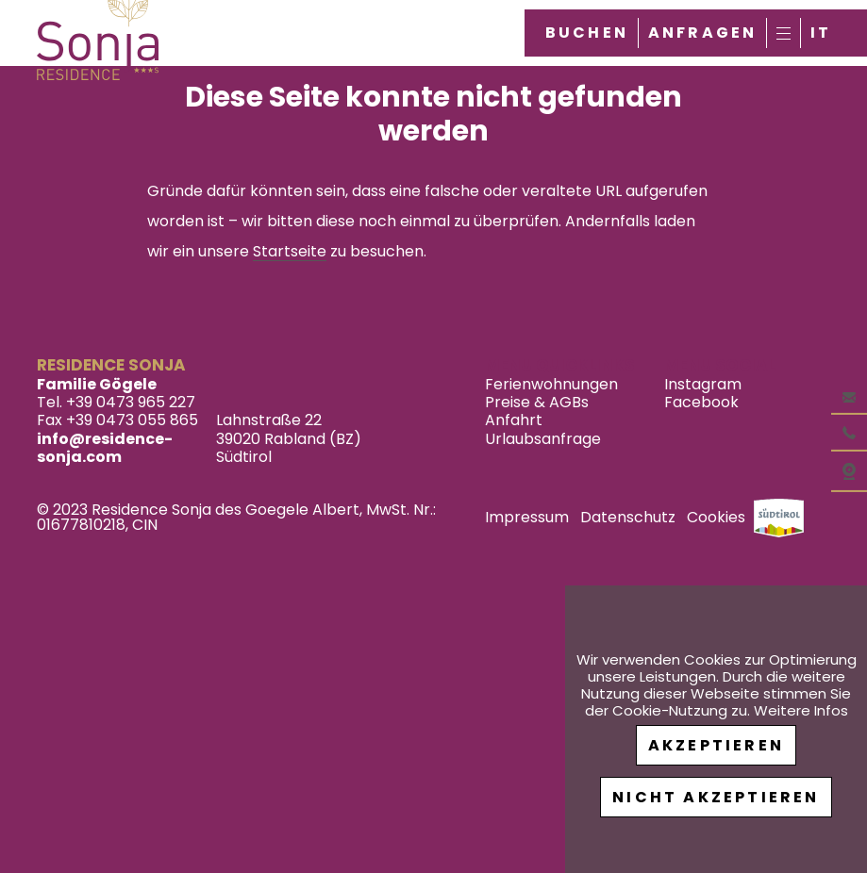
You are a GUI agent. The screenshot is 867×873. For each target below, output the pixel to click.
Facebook (701, 402)
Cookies (716, 517)
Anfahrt (513, 420)
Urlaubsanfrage (543, 439)
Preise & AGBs (537, 402)
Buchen (586, 32)
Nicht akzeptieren (715, 797)
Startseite (289, 251)
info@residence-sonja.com (105, 448)
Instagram (703, 384)
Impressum (527, 517)
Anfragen (703, 32)
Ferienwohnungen (551, 384)
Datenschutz (627, 517)
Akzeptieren (716, 745)
